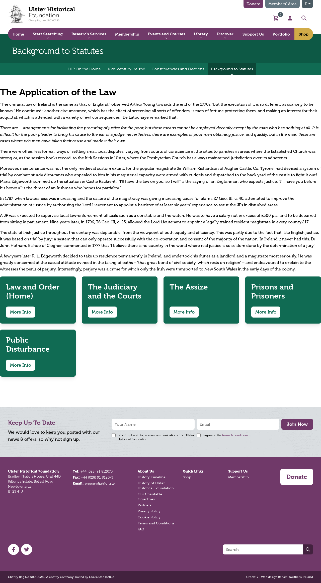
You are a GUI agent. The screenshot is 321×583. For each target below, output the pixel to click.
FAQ (141, 529)
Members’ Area (282, 4)
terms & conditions (235, 435)
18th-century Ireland (126, 69)
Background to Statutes (232, 71)
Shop (187, 477)
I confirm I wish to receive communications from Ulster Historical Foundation (156, 437)
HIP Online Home (84, 69)
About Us (146, 471)
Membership (238, 477)
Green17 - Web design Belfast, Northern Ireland (279, 577)
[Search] (263, 549)
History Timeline (152, 477)
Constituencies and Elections (178, 69)
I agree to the (225, 435)
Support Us (238, 471)
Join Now (297, 424)
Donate (253, 4)
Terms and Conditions (156, 523)
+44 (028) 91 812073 (97, 471)
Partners (144, 505)
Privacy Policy (149, 511)
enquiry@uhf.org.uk (100, 483)
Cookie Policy (149, 517)
